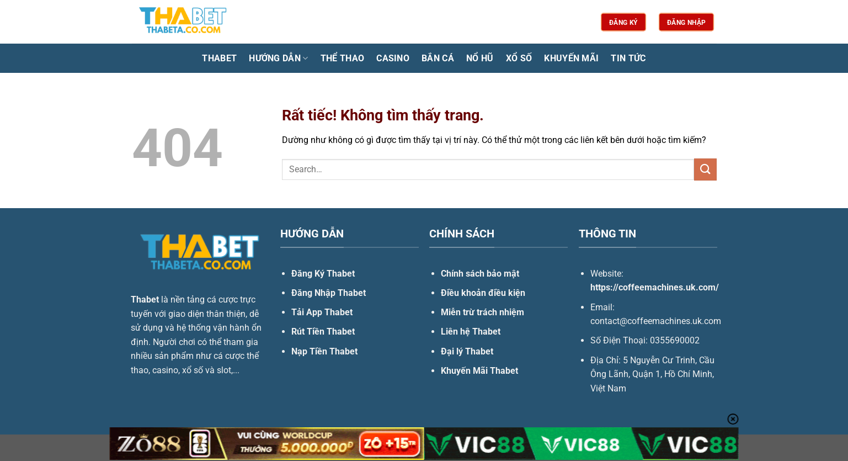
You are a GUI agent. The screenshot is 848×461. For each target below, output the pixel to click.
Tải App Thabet (322, 312)
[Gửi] (705, 169)
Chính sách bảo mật (480, 273)
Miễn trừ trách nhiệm (482, 312)
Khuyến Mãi (571, 58)
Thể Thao (343, 58)
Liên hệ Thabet (470, 331)
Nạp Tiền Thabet (324, 351)
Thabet (219, 58)
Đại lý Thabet (467, 351)
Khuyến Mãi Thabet (479, 370)
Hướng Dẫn (278, 58)
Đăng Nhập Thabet (328, 293)
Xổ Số (519, 58)
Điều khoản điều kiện (483, 293)
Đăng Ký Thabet (323, 273)
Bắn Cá (438, 58)
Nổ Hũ (480, 58)
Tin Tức (628, 58)
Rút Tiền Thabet (323, 331)
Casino (392, 58)
